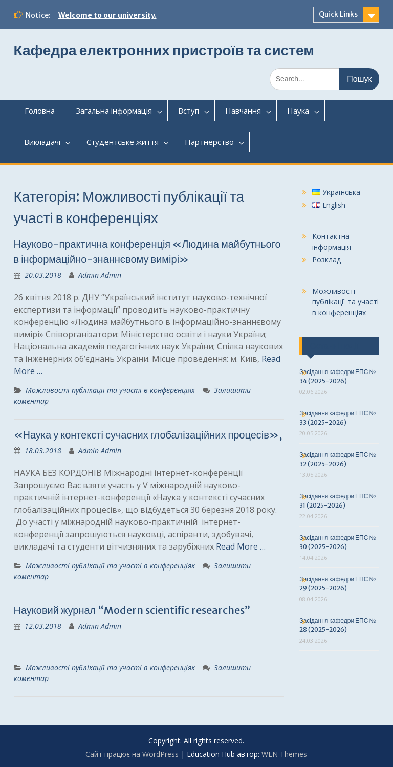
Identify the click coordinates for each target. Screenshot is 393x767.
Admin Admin (99, 275)
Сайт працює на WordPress (132, 754)
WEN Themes (284, 754)
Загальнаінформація (114, 110)
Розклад (326, 260)
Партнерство (209, 142)
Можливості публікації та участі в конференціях (110, 390)
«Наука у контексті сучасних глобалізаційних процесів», (148, 434)
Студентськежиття (122, 142)
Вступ (188, 110)
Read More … (241, 546)
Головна (40, 110)
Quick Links (338, 14)
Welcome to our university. (107, 15)
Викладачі (42, 142)
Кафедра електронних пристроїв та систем (164, 50)
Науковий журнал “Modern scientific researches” (132, 610)
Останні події (334, 346)
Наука (298, 110)
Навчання (243, 110)
